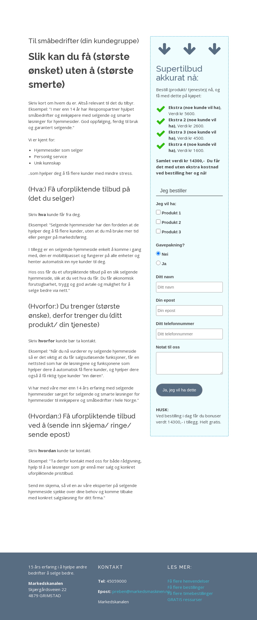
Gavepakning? (170, 245)
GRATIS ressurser (184, 599)
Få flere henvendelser (188, 581)
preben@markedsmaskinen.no (141, 591)
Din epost (165, 300)
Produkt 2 (171, 222)
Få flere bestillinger (185, 587)
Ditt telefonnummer (175, 323)
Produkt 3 (171, 231)
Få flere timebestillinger (190, 593)
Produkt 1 (171, 212)
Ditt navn (165, 276)
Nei (165, 254)
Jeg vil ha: (166, 203)
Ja (164, 263)
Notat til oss (168, 347)
